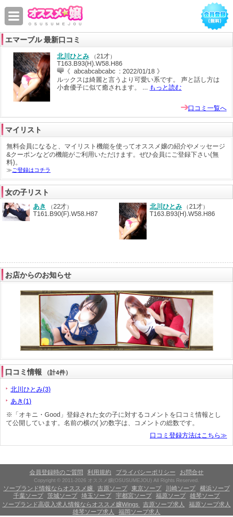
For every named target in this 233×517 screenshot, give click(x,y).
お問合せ (192, 472)
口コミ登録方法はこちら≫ (188, 435)
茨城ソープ (62, 495)
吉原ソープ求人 (164, 504)
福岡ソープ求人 (139, 511)
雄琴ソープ (205, 495)
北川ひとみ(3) (31, 389)
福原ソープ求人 (210, 504)
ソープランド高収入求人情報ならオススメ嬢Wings (71, 504)
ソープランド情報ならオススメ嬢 (49, 488)
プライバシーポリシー (146, 472)
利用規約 (99, 472)
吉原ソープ (112, 488)
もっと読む (165, 87)
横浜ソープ (215, 488)
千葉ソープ (28, 495)
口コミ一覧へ (207, 108)
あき (39, 206)
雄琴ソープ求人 (93, 511)
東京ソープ (146, 488)
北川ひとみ (73, 56)
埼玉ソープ (96, 495)
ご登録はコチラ (31, 170)
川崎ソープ (180, 488)
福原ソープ (171, 495)
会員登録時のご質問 (56, 472)
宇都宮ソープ (134, 495)
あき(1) (21, 401)
